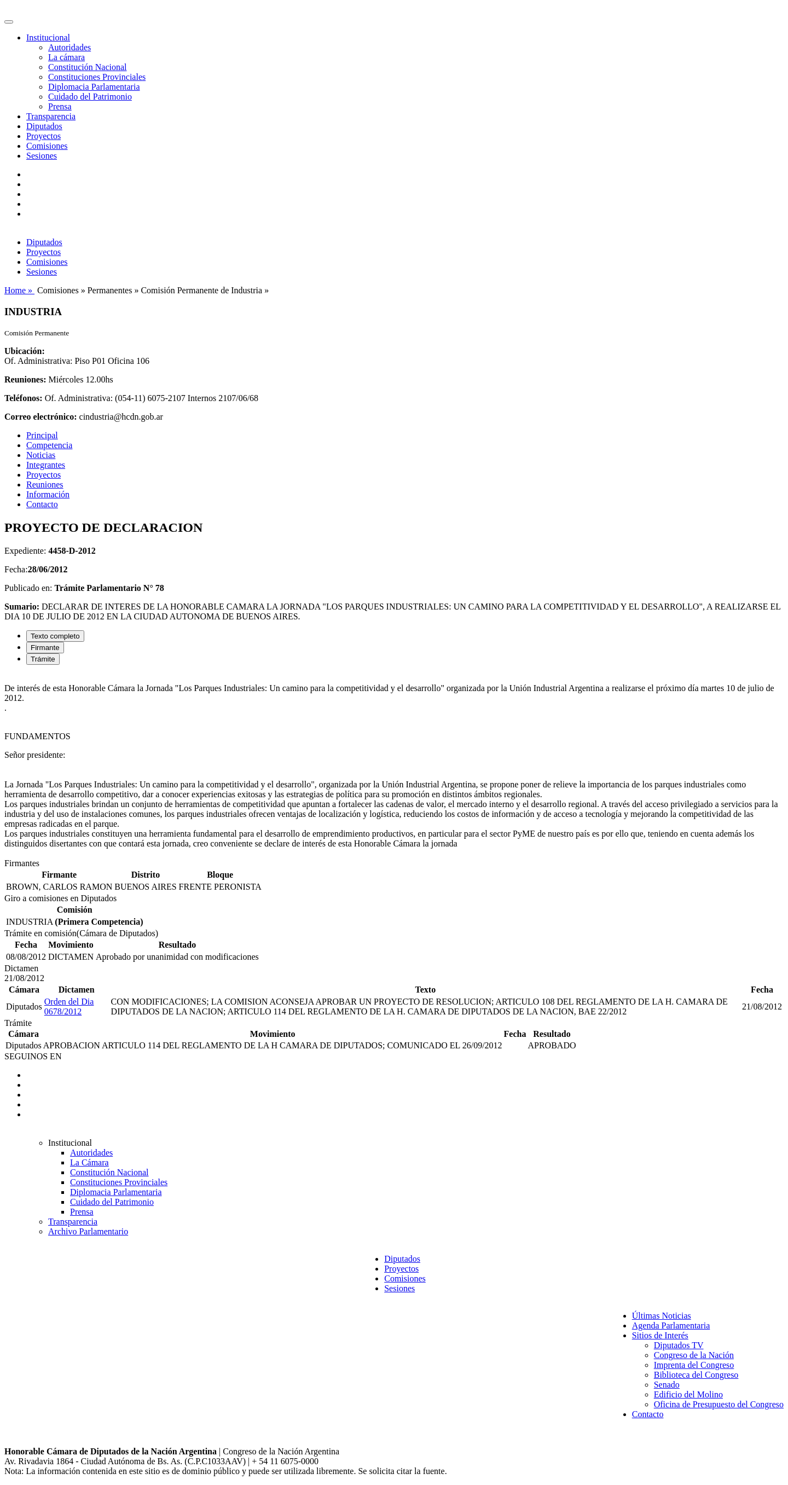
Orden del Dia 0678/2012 (69, 1006)
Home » (19, 290)
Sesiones (41, 155)
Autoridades (69, 47)
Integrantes (45, 464)
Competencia (49, 445)
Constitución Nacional (87, 67)
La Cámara (89, 1162)
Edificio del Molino (688, 1394)
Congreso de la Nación (694, 1355)
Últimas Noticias (661, 1315)
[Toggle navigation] (8, 22)
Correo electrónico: (40, 416)
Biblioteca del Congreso (696, 1374)
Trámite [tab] (43, 659)
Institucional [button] (48, 37)
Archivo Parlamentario (88, 1231)
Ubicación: (24, 351)
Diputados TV (679, 1345)
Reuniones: (25, 379)
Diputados (44, 126)
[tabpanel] (394, 766)
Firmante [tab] (45, 647)
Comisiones (47, 145)
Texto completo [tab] (55, 636)
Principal (42, 435)
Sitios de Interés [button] (660, 1335)
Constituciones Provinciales (97, 77)
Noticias (40, 455)
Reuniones (44, 484)
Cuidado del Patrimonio (90, 96)
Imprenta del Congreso (694, 1365)
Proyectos (43, 136)
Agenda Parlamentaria (671, 1325)
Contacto (42, 504)
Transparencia (51, 116)
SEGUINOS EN (32, 1056)
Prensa (60, 106)
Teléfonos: (23, 398)
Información (47, 494)
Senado (667, 1384)
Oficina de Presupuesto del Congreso (719, 1404)
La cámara (66, 57)
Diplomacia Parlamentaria (94, 86)
